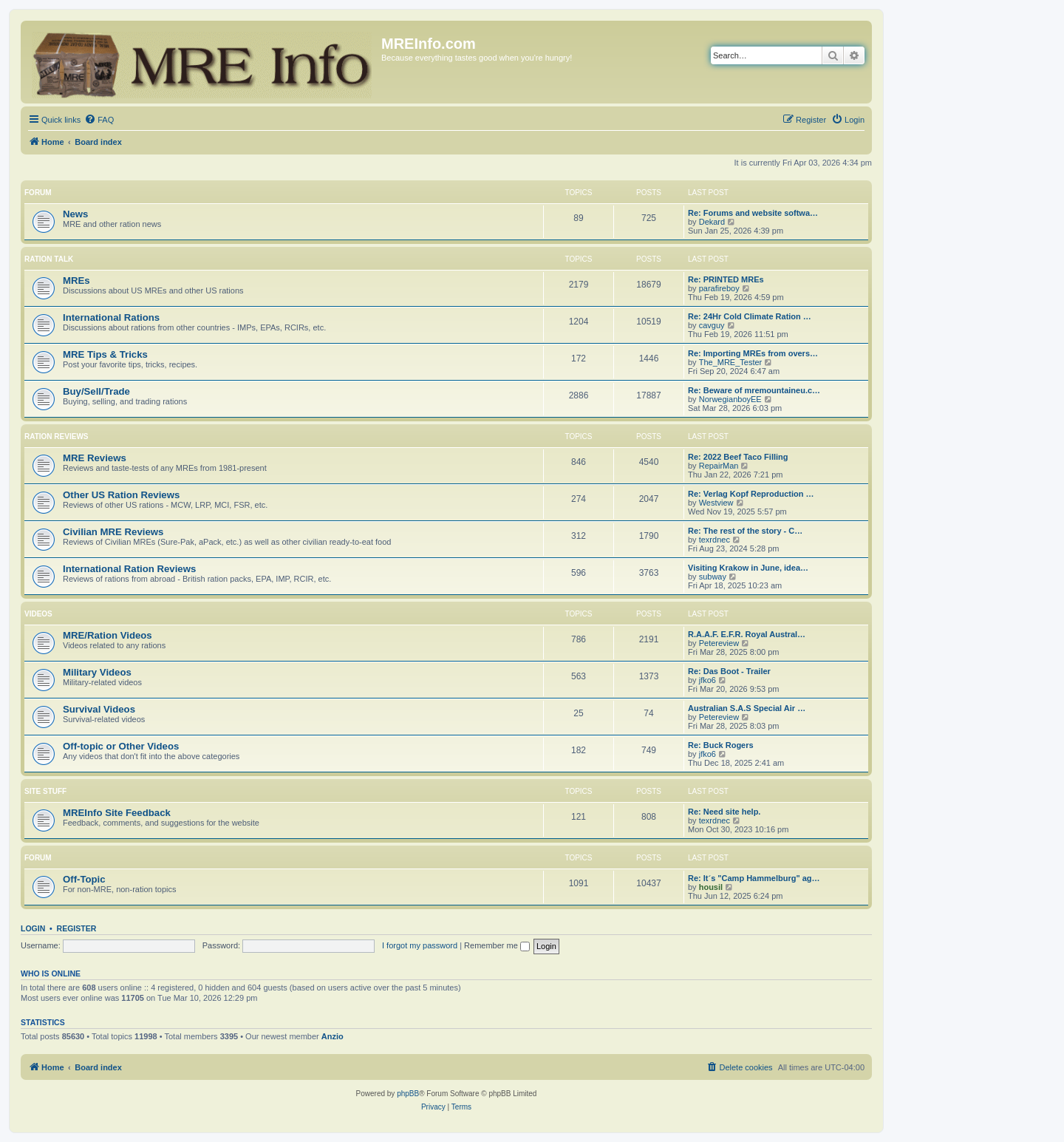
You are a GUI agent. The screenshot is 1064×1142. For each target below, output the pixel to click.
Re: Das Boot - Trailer (729, 671)
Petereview (719, 643)
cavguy (712, 325)
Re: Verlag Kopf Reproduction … (751, 493)
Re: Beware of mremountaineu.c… (754, 390)
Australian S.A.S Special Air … (746, 708)
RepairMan (719, 465)
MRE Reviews (94, 457)
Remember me (497, 945)
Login (33, 928)
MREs (76, 280)
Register (77, 928)
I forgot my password (419, 945)
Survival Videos (99, 709)
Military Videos (97, 672)
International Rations (111, 317)
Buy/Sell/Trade (96, 391)
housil (711, 887)
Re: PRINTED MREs (726, 279)
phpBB (408, 1094)
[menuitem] (99, 120)
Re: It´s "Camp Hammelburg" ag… (754, 878)
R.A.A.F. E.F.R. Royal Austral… (746, 634)
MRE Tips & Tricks (105, 354)
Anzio (332, 1036)
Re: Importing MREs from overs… (753, 353)
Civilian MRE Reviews (113, 531)
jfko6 (707, 680)
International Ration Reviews (129, 568)
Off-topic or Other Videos (121, 746)
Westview (716, 502)
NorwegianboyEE (730, 399)
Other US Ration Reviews (121, 494)
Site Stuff (45, 791)
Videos (38, 614)
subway (712, 576)
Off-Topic (84, 879)
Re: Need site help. (724, 811)
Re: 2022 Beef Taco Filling (738, 456)
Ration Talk (48, 259)
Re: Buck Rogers (721, 745)
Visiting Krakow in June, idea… (748, 567)
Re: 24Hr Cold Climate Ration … (749, 316)
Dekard (712, 221)
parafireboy (719, 288)
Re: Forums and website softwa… (753, 212)
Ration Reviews (56, 436)
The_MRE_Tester (731, 362)
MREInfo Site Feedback (117, 812)
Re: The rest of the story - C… (745, 530)
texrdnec (714, 539)
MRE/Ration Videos (107, 635)
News (75, 214)
